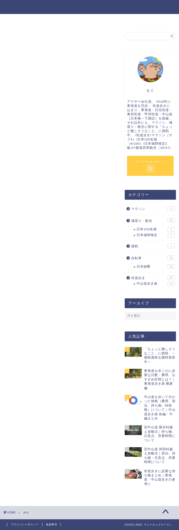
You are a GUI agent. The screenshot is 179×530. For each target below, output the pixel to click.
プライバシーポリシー (25, 524)
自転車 (152, 257)
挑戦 (152, 246)
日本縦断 (155, 266)
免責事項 (51, 524)
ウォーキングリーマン (89, 6)
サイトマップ (153, 20)
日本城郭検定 (155, 235)
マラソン (152, 208)
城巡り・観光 (152, 220)
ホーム (25, 20)
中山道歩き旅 (155, 283)
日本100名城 (155, 229)
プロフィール (68, 20)
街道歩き (152, 277)
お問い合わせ (111, 20)
